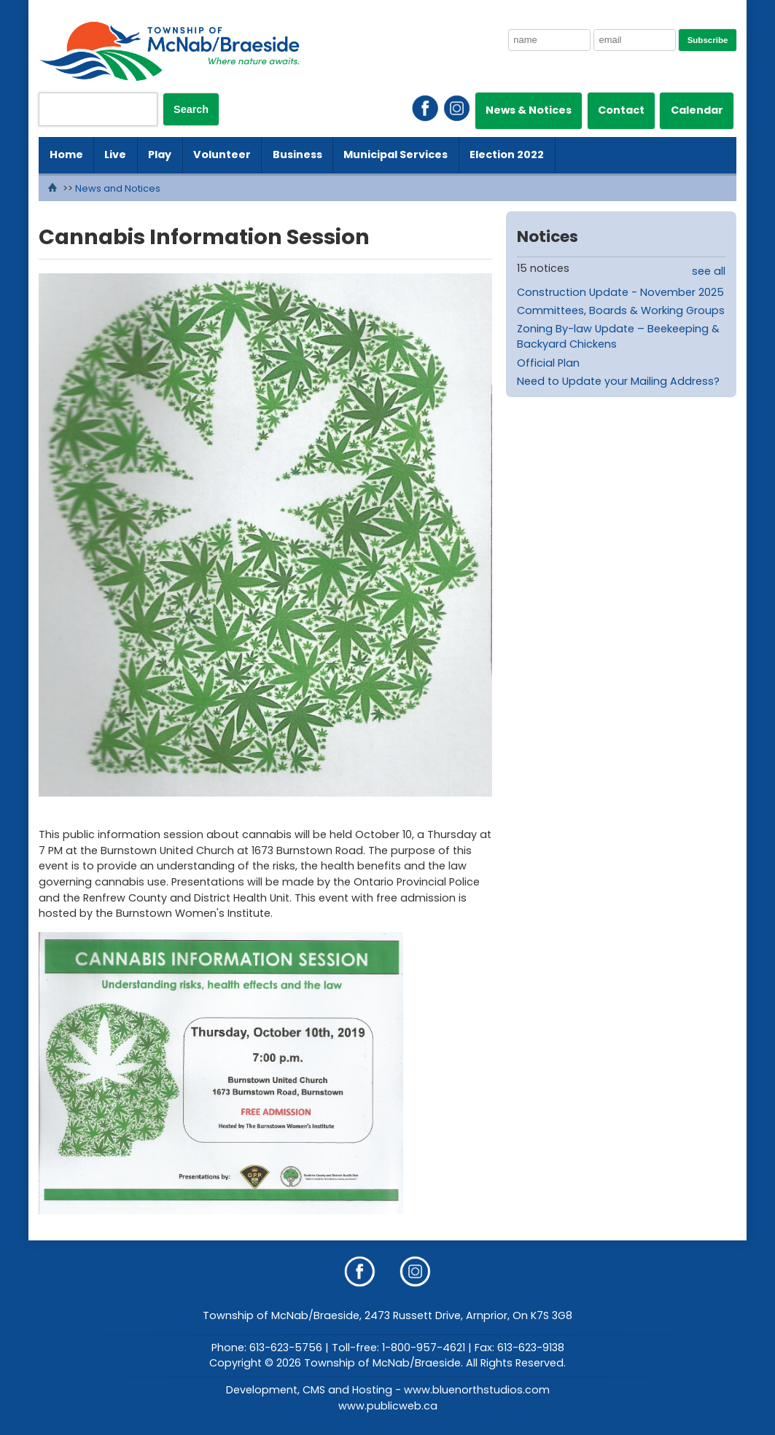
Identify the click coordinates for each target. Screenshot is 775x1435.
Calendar (697, 110)
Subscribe (708, 40)
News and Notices (117, 188)
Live (115, 154)
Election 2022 (507, 154)
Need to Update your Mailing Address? (618, 381)
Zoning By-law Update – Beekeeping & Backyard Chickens (618, 336)
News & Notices (529, 110)
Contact (621, 110)
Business (297, 154)
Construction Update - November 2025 (620, 292)
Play (159, 154)
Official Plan (548, 363)
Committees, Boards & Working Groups (621, 310)
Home (66, 154)
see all (708, 271)
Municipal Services (395, 154)
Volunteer (222, 154)
